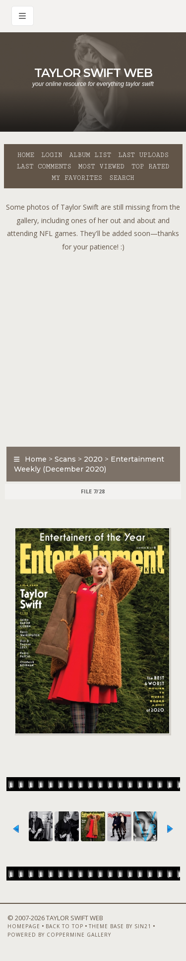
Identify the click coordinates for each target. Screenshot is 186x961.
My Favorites (77, 178)
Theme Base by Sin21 (120, 926)
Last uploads (143, 155)
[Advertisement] (93, 346)
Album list (90, 155)
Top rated (150, 166)
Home (25, 155)
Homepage (23, 926)
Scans (65, 459)
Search (121, 178)
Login (51, 155)
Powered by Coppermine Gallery (59, 934)
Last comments (44, 166)
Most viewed (101, 166)
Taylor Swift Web (93, 73)
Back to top (64, 926)
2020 (93, 459)
